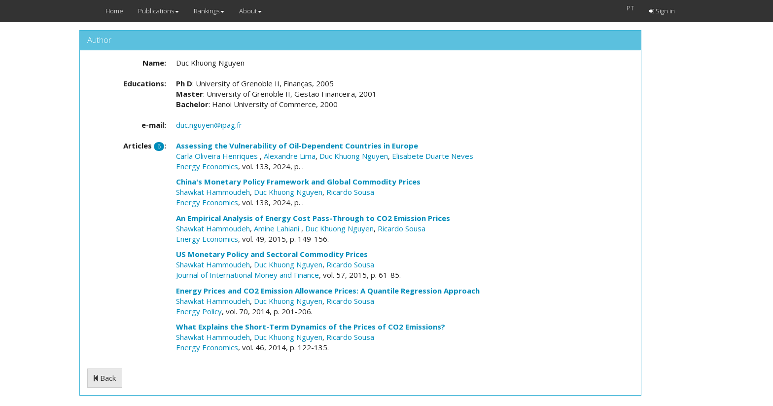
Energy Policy (199, 311)
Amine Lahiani (277, 228)
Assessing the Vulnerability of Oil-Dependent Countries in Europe (297, 145)
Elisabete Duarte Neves (432, 156)
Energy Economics (207, 166)
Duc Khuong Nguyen (353, 156)
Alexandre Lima (290, 156)
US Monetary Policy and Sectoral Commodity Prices (272, 254)
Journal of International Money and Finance (247, 275)
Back (105, 378)
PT (630, 7)
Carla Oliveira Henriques (218, 156)
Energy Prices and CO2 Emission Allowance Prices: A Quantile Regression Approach (328, 290)
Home (114, 10)
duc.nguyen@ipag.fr (209, 125)
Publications (158, 10)
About (250, 10)
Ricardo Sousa (350, 192)
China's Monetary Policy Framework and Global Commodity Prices (298, 181)
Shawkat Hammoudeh (213, 192)
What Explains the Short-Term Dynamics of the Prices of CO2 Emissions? (310, 327)
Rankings (209, 10)
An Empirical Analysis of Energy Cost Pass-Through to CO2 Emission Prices (313, 218)
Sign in (662, 10)
